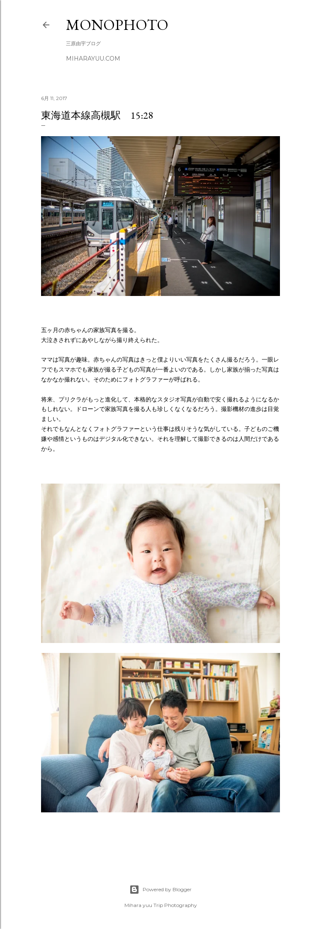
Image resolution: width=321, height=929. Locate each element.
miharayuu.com (93, 58)
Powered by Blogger (160, 890)
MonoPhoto (117, 24)
